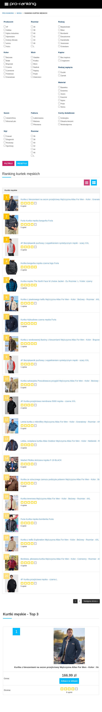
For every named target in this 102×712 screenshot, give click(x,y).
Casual (8, 136)
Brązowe (9, 64)
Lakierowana (38, 118)
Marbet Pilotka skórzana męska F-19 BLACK (41, 460)
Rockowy (9, 143)
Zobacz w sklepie (69, 681)
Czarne (9, 67)
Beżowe (9, 57)
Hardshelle (65, 40)
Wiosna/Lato (11, 121)
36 (34, 27)
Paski (35, 74)
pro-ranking (8, 13)
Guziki (63, 72)
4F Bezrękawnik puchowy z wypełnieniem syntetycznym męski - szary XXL (55, 243)
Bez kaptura (65, 57)
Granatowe (10, 77)
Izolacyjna (64, 118)
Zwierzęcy (37, 77)
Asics (8, 47)
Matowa (36, 121)
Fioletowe (10, 74)
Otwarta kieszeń (67, 121)
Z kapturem (65, 61)
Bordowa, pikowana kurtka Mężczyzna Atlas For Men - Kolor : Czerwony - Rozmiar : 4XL (61, 559)
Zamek (63, 76)
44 (34, 40)
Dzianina (64, 91)
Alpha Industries (12, 33)
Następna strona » (91, 601)
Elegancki (10, 139)
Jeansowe (65, 43)
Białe (8, 61)
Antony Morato (12, 40)
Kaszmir (64, 97)
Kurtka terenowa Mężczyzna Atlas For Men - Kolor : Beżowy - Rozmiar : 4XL (55, 498)
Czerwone (10, 71)
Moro (35, 64)
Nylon (63, 100)
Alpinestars (10, 37)
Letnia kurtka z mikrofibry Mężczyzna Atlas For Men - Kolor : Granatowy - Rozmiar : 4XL (61, 422)
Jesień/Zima (11, 118)
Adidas (8, 30)
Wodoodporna (66, 125)
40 (34, 33)
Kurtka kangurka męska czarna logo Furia (40, 263)
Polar (63, 104)
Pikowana (37, 125)
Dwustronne (65, 37)
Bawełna (64, 87)
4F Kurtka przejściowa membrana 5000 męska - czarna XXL (48, 401)
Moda (19, 13)
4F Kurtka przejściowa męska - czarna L (39, 579)
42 (34, 37)
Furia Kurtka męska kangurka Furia (37, 220)
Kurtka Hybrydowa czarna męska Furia (38, 319)
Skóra (63, 107)
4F (7, 27)
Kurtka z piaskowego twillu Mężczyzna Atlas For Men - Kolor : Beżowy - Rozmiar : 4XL (60, 299)
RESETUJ (22, 163)
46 (34, 43)
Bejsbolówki (65, 27)
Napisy (36, 71)
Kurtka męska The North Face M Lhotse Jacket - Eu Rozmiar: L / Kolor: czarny (56, 281)
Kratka (35, 61)
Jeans (63, 94)
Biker (63, 30)
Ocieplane (65, 47)
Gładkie (36, 57)
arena (8, 43)
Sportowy (9, 146)
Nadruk (36, 67)
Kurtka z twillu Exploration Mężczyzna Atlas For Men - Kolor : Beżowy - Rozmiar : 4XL (60, 540)
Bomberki (64, 33)
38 (34, 30)
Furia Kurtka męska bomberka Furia (37, 519)
